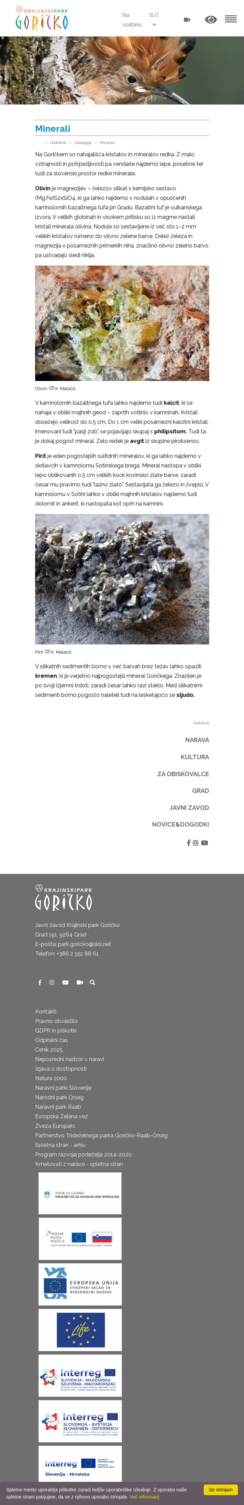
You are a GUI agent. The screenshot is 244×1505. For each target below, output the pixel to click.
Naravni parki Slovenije (63, 1088)
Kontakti (45, 1011)
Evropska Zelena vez (61, 1116)
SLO (153, 15)
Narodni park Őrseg (59, 1097)
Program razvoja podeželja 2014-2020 (83, 1154)
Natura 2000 (51, 1078)
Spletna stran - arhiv (60, 1145)
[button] (210, 20)
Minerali (107, 142)
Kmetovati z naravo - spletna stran (79, 1164)
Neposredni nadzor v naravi (69, 1059)
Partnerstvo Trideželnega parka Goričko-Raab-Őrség (101, 1135)
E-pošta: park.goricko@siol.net (73, 944)
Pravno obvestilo (56, 1021)
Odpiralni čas (51, 1040)
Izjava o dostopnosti (61, 1069)
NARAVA (58, 142)
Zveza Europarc (55, 1126)
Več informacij (144, 1497)
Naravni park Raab (58, 1107)
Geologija (82, 142)
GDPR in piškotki (55, 1030)
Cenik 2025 (49, 1049)
